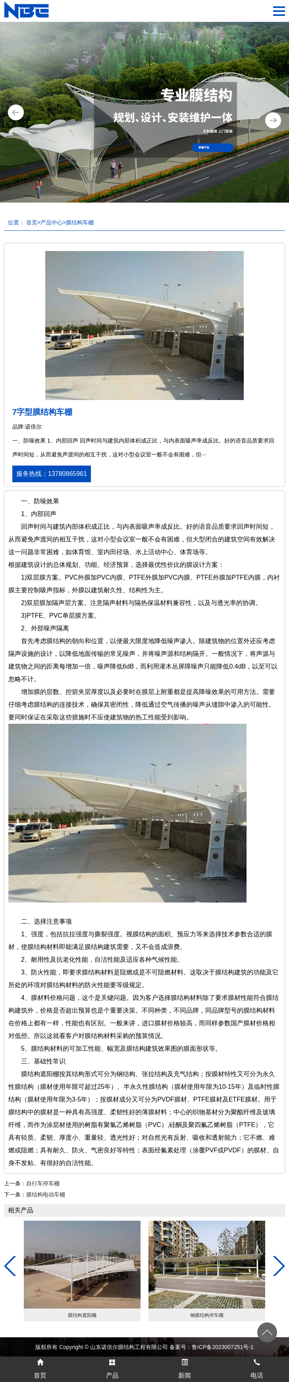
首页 (31, 222)
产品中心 (51, 222)
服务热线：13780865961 (51, 473)
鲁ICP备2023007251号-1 (223, 1347)
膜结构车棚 (80, 222)
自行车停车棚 (43, 1183)
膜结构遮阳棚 (82, 1315)
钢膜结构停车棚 (206, 1315)
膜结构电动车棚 (45, 1194)
